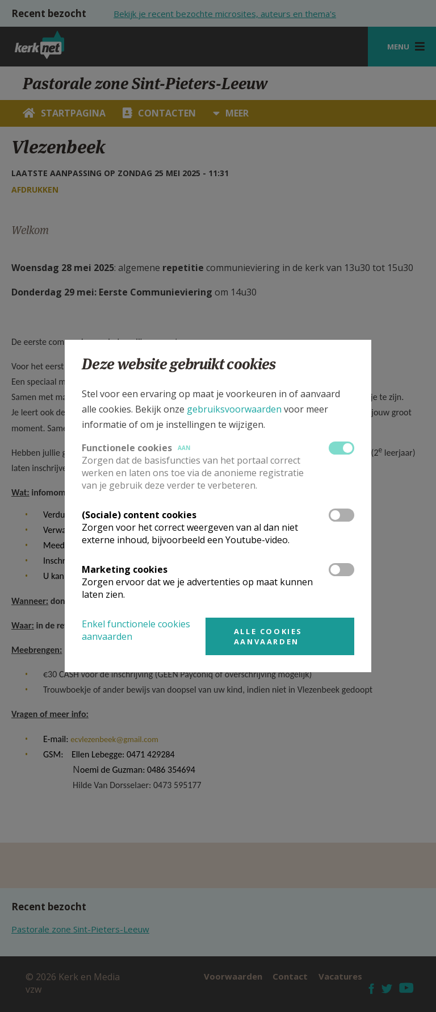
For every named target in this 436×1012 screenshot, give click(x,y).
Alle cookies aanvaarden (268, 636)
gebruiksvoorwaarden (234, 409)
